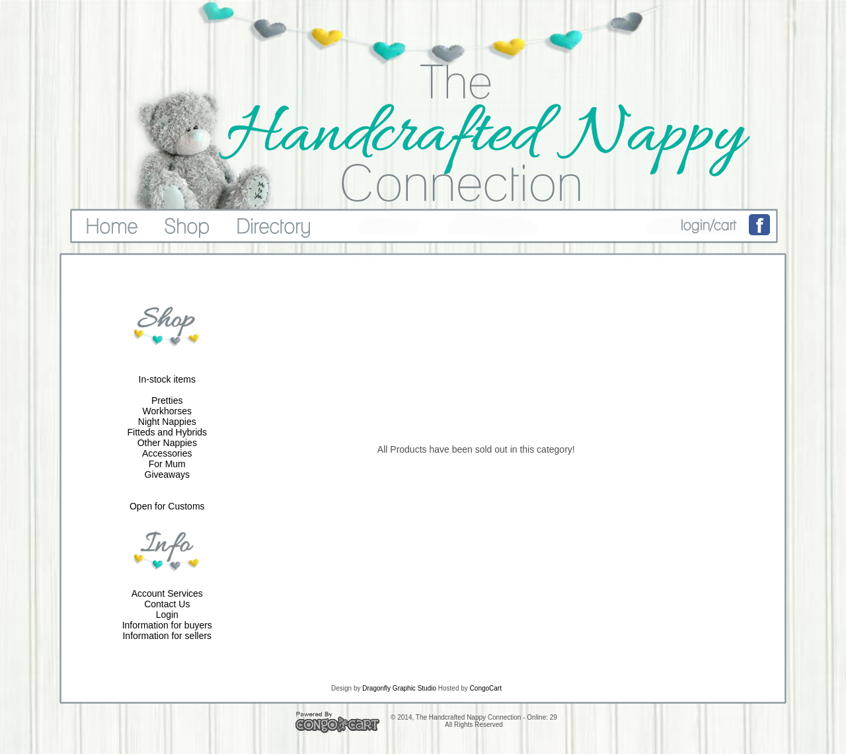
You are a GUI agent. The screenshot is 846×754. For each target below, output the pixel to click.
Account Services (167, 593)
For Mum (167, 464)
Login (167, 614)
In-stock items (167, 379)
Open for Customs (167, 506)
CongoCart (486, 688)
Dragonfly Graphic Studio (399, 688)
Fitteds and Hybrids (167, 432)
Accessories (167, 453)
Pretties (166, 400)
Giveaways (167, 474)
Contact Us (167, 604)
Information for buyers (167, 625)
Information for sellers (167, 635)
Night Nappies (167, 421)
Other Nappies (167, 442)
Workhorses (167, 411)
